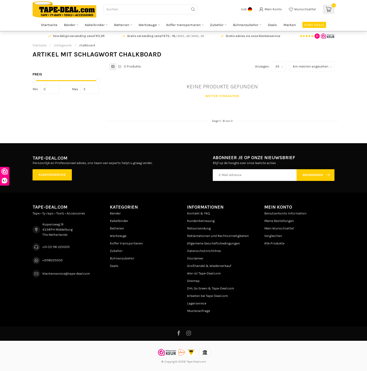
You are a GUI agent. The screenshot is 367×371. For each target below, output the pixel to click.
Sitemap (193, 281)
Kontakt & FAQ (198, 213)
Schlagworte (63, 45)
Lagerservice (196, 303)
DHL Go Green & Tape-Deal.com (210, 288)
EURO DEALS (314, 25)
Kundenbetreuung (201, 221)
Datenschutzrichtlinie (204, 251)
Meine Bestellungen (279, 221)
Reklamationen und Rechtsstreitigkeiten (218, 236)
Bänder (69, 25)
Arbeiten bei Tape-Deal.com (207, 296)
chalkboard (87, 45)
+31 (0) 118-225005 (56, 247)
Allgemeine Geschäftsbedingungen (213, 243)
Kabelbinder (95, 25)
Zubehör (217, 25)
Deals (272, 25)
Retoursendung (199, 228)
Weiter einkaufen (222, 96)
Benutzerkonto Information (285, 213)
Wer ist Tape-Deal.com (204, 273)
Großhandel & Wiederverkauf (209, 266)
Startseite (49, 25)
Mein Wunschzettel (279, 228)
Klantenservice (52, 175)
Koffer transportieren (183, 25)
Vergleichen (273, 236)
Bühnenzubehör (245, 25)
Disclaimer (195, 258)
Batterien (121, 25)
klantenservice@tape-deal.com (66, 274)
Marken (289, 25)
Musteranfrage (198, 311)
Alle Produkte (274, 243)
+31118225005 (52, 260)
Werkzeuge (148, 25)
